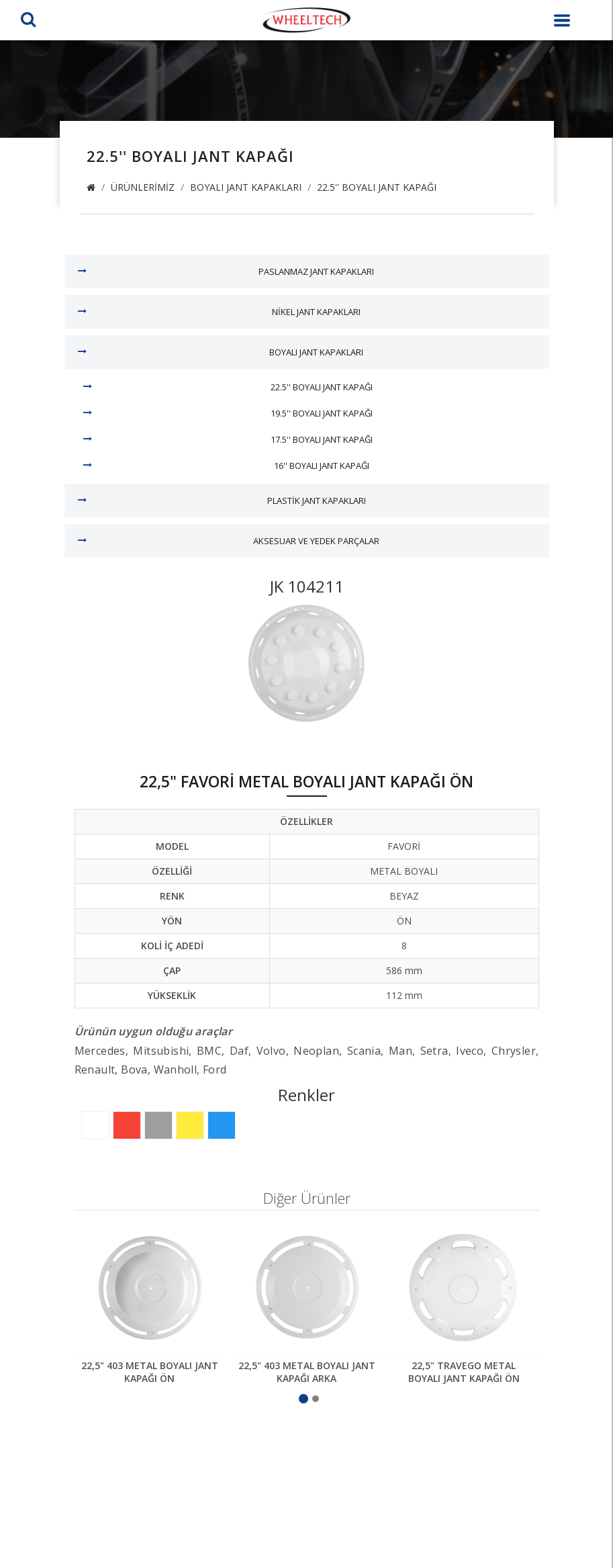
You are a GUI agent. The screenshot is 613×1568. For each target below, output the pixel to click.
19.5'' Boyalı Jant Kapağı (322, 413)
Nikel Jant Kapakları (316, 312)
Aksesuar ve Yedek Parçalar (316, 541)
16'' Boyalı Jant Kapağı (321, 466)
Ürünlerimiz (143, 187)
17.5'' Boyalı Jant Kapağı (322, 439)
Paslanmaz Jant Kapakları (316, 271)
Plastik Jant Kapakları (316, 500)
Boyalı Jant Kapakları (245, 187)
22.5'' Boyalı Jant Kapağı (376, 187)
